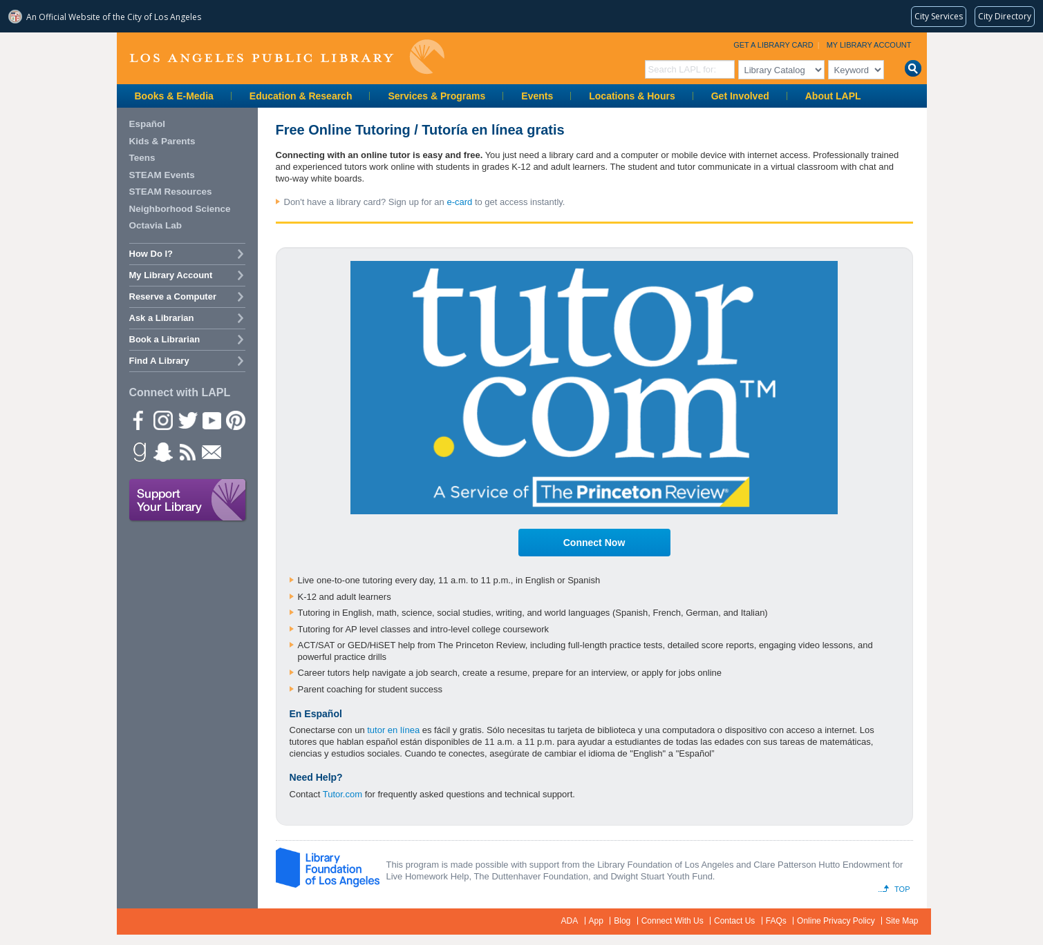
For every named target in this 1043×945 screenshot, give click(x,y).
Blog (622, 921)
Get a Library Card (773, 45)
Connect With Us (672, 921)
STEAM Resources (170, 191)
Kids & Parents (162, 141)
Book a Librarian (164, 339)
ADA (570, 921)
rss (187, 451)
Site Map (901, 921)
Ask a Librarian (161, 318)
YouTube (211, 420)
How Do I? (151, 254)
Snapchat (162, 451)
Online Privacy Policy (836, 921)
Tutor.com (342, 794)
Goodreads (138, 451)
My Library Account (869, 45)
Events (537, 95)
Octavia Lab (155, 225)
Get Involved (740, 95)
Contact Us (734, 921)
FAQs (776, 921)
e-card (459, 202)
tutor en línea (393, 730)
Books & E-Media (174, 95)
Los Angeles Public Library (286, 57)
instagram (162, 420)
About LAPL (833, 95)
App (596, 921)
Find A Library (159, 360)
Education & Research (301, 95)
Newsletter (211, 451)
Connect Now (594, 542)
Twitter (187, 420)
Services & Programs (436, 95)
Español (147, 124)
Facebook (138, 420)
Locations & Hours (632, 95)
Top (902, 889)
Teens (142, 158)
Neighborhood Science (180, 209)
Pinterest (235, 420)
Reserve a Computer (172, 296)
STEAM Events (162, 175)
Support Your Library (188, 500)
